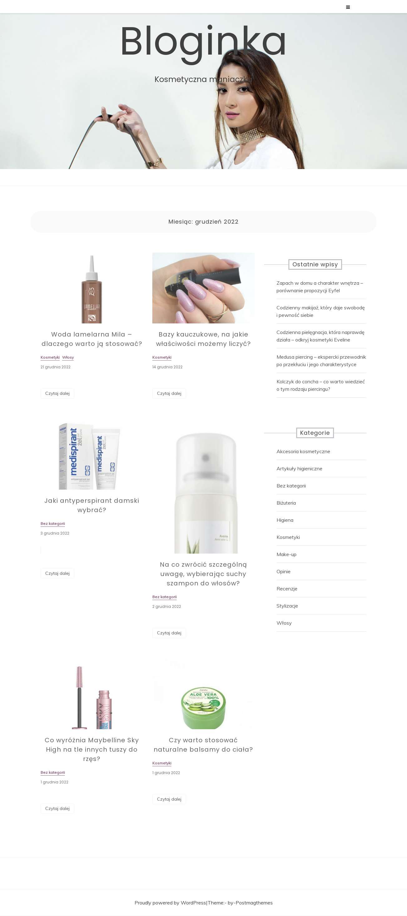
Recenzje (287, 588)
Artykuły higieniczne (299, 468)
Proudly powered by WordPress (170, 902)
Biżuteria (286, 503)
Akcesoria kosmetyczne (303, 451)
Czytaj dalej (57, 393)
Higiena (285, 520)
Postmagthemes (254, 902)
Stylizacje (287, 606)
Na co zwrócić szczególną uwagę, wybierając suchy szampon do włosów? (203, 577)
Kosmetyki (288, 537)
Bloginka (203, 40)
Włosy (284, 623)
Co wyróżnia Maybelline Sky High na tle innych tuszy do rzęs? (92, 753)
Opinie (284, 571)
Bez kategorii (291, 485)
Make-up (287, 554)
